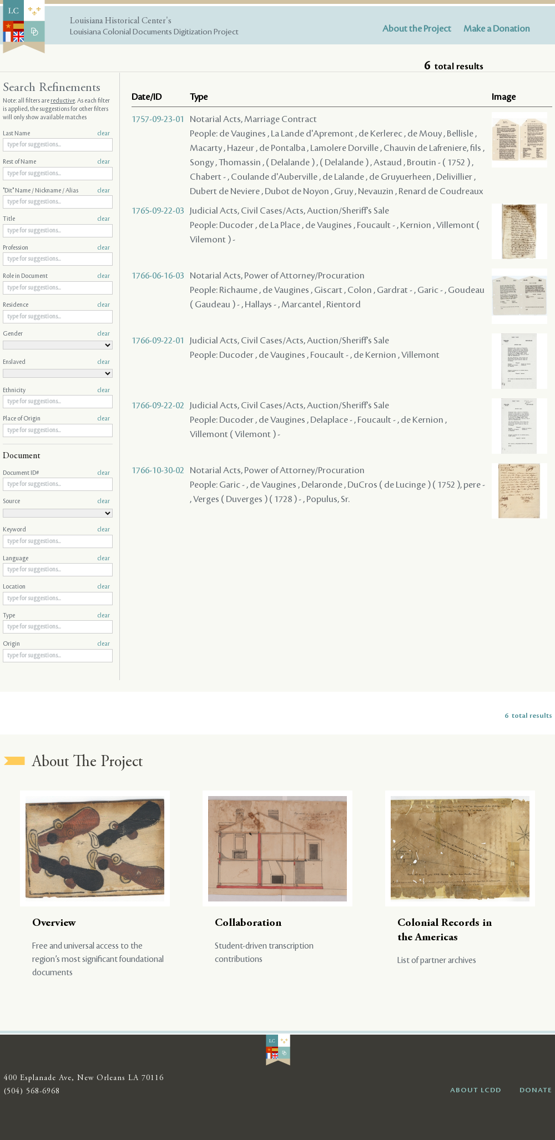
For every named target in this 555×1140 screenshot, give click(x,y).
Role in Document (56, 276)
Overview (54, 923)
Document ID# (56, 473)
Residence (56, 305)
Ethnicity (56, 390)
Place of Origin (56, 419)
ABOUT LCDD (475, 1090)
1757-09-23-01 (158, 119)
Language (56, 559)
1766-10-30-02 (158, 470)
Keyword (56, 530)
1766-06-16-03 (158, 276)
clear (103, 133)
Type (56, 616)
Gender (56, 334)
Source (56, 501)
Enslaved (56, 362)
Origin (56, 644)
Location (56, 587)
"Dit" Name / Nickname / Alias (56, 191)
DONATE (535, 1090)
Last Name (56, 134)
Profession (56, 248)
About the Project (416, 29)
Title (56, 219)
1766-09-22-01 (158, 341)
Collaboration (248, 923)
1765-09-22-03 (158, 211)
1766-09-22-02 (158, 406)
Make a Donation (496, 29)
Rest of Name (56, 162)
